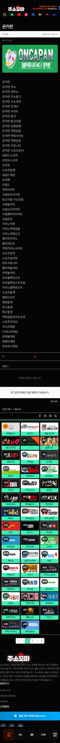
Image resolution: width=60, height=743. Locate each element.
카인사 (11, 486)
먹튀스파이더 (10, 627)
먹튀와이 (11, 585)
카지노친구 (30, 486)
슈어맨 (49, 458)
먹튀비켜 (11, 571)
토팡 (49, 557)
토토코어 (49, 585)
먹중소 (11, 514)
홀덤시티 (30, 613)
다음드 (11, 599)
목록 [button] (54, 397)
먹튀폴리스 (11, 429)
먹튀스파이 (11, 500)
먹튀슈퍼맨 (49, 514)
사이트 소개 (5, 686)
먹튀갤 (30, 458)
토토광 (49, 528)
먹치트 (11, 557)
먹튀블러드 (30, 500)
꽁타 (11, 528)
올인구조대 (11, 444)
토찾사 (11, 472)
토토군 (49, 486)
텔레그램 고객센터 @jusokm (30, 712)
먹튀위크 (49, 500)
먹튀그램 (30, 599)
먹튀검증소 (30, 514)
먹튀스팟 (11, 458)
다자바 (49, 543)
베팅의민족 (49, 429)
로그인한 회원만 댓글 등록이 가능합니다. (30, 388)
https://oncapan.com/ (21, 352)
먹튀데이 (30, 472)
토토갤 (30, 585)
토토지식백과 (30, 557)
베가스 (30, 528)
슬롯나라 (49, 444)
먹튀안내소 (11, 613)
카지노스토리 (49, 571)
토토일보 (11, 543)
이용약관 (4, 698)
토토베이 (49, 472)
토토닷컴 (30, 543)
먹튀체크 (49, 599)
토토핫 (30, 429)
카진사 (30, 571)
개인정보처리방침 (7, 692)
